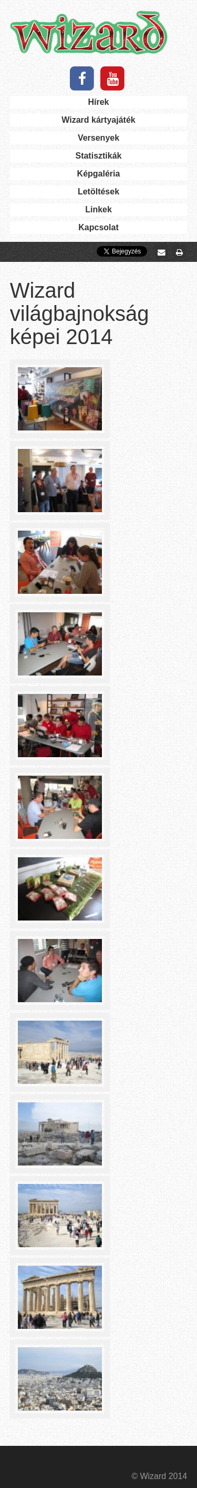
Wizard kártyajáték (98, 119)
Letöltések (98, 191)
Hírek (98, 101)
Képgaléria (98, 173)
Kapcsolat (98, 227)
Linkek (98, 209)
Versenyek (98, 137)
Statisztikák (98, 155)
